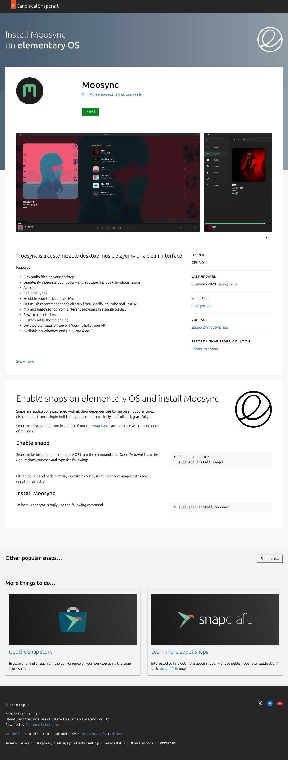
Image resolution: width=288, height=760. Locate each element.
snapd (86, 733)
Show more (25, 361)
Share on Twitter (260, 703)
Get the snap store (31, 652)
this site (115, 733)
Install (90, 112)
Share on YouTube (280, 703)
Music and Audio (129, 94)
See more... (270, 559)
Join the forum (15, 733)
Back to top (17, 705)
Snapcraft (98, 733)
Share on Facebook (270, 703)
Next (266, 238)
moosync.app (201, 306)
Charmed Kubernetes (42, 724)
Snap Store (100, 426)
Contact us (167, 743)
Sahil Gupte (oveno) (98, 94)
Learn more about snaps (179, 652)
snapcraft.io (168, 669)
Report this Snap (204, 349)
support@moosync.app (209, 327)
